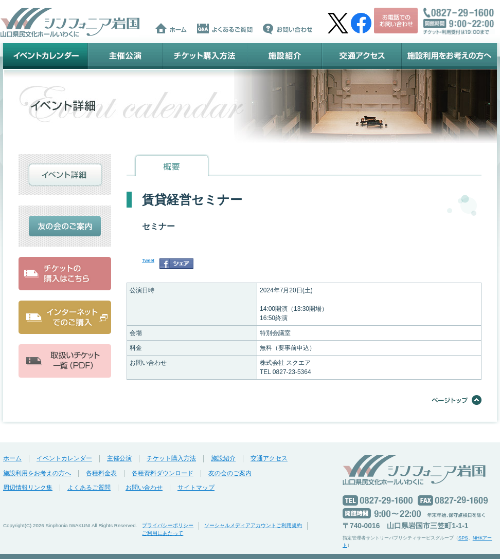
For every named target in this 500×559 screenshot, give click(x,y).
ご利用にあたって (162, 533)
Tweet (148, 260)
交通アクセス (362, 56)
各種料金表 (101, 473)
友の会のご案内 (230, 473)
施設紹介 (284, 56)
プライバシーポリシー (167, 525)
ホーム (12, 458)
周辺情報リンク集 (27, 487)
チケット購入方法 (205, 56)
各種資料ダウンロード (162, 473)
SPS (463, 538)
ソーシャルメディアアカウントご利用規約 (253, 525)
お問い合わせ (144, 487)
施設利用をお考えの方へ (449, 56)
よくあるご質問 (89, 487)
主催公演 (125, 56)
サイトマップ (196, 487)
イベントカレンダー (45, 56)
